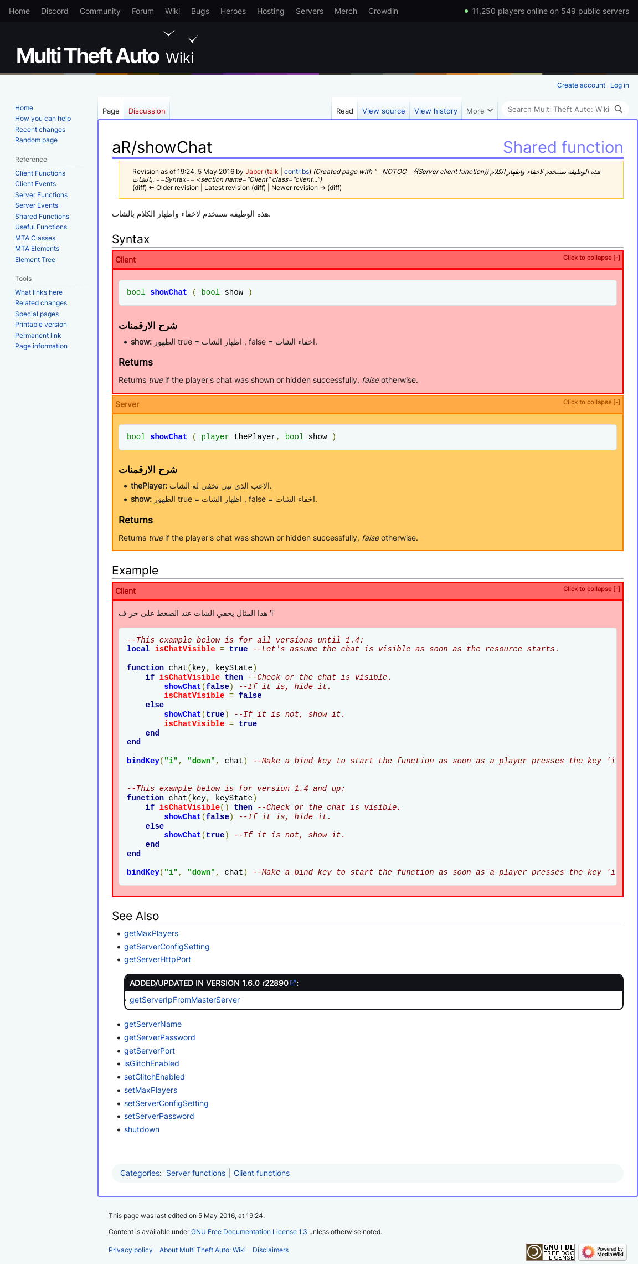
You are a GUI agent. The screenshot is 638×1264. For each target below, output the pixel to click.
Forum (143, 11)
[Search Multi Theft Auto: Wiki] (565, 109)
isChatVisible (185, 649)
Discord (55, 11)
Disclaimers (271, 1250)
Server (367, 403)
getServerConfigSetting (167, 946)
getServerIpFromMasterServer (185, 999)
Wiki (172, 11)
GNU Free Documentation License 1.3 (249, 1231)
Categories (140, 1173)
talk (273, 172)
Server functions (195, 1173)
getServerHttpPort (157, 959)
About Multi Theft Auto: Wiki (203, 1250)
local (138, 649)
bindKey (143, 761)
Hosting (271, 11)
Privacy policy (131, 1250)
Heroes (233, 11)
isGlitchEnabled (151, 1063)
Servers (309, 11)
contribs (296, 172)
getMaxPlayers (151, 933)
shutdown (142, 1129)
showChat (168, 292)
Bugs (200, 11)
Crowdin (383, 11)
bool (136, 292)
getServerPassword (159, 1037)
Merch (346, 11)
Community (100, 11)
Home (19, 11)
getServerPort (149, 1050)
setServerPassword (159, 1116)
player (215, 436)
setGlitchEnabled (154, 1076)
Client (367, 259)
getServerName (153, 1024)
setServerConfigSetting (166, 1103)
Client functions (262, 1173)
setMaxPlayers (150, 1090)
